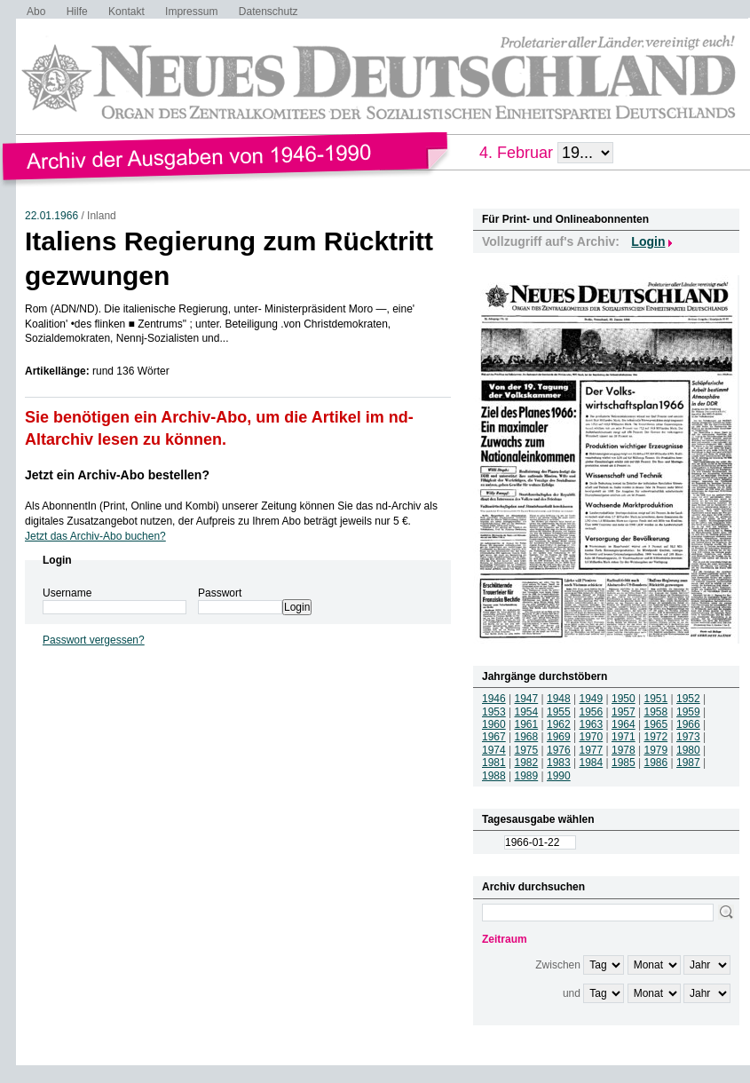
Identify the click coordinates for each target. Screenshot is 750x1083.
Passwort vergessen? (94, 640)
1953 (494, 712)
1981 (494, 762)
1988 (494, 776)
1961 (527, 724)
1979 (656, 750)
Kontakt (126, 11)
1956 (592, 712)
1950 (624, 698)
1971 (624, 737)
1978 (624, 750)
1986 (656, 762)
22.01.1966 (51, 215)
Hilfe (77, 11)
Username (67, 593)
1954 (527, 712)
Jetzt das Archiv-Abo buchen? (95, 536)
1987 (688, 762)
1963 (592, 724)
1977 (592, 750)
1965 (656, 724)
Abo (36, 11)
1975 (527, 750)
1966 (688, 724)
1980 (688, 750)
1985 (624, 762)
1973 (688, 737)
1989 (527, 776)
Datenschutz (268, 11)
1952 (688, 698)
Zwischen (557, 965)
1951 (656, 698)
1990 (559, 776)
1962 (559, 724)
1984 (592, 762)
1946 (494, 698)
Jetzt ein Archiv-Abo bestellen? (117, 475)
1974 (494, 750)
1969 (559, 737)
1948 (559, 698)
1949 (592, 698)
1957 (624, 712)
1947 (527, 698)
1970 (592, 737)
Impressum (191, 11)
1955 (559, 712)
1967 (494, 737)
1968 (527, 737)
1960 (494, 724)
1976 (559, 750)
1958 (656, 712)
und (571, 993)
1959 (688, 712)
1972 (656, 737)
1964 (624, 724)
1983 (559, 762)
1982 (527, 762)
